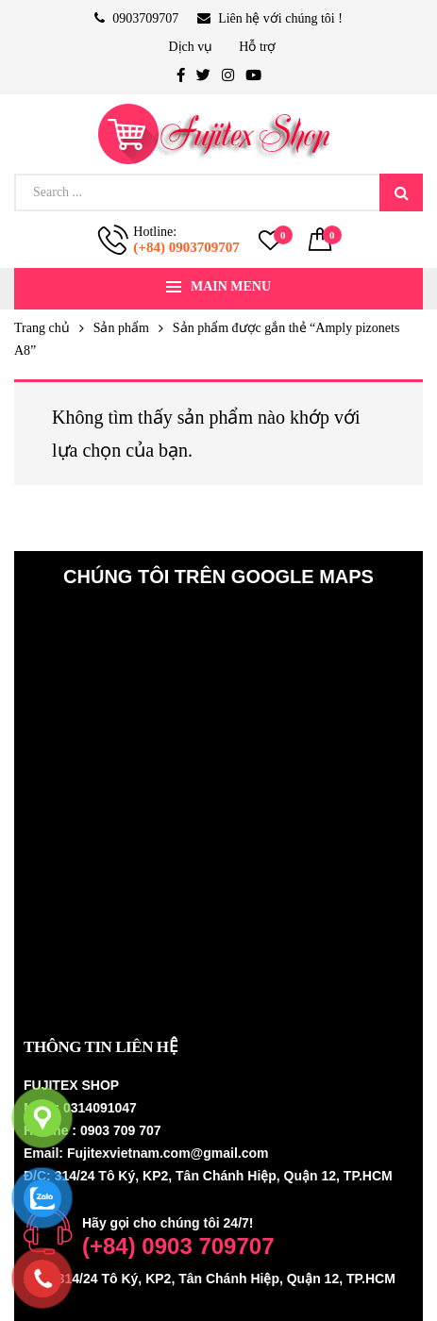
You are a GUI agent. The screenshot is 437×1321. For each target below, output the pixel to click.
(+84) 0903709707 (186, 247)
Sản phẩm (121, 328)
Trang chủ (42, 328)
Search (401, 192)
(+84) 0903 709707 (178, 1246)
